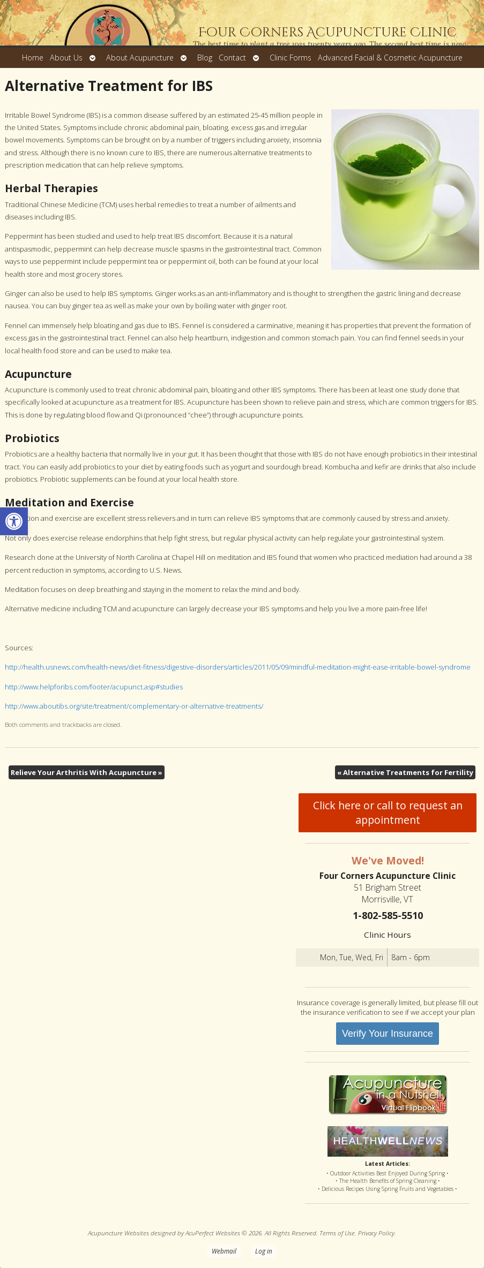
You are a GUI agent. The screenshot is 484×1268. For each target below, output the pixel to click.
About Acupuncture (140, 57)
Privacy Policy (376, 1232)
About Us (66, 57)
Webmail (224, 1251)
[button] (14, 521)
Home (32, 57)
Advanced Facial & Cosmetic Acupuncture (390, 57)
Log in (263, 1251)
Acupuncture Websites (118, 1232)
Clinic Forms (290, 57)
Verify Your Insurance (387, 1033)
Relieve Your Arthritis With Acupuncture (86, 772)
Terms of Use (337, 1232)
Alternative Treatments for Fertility (405, 772)
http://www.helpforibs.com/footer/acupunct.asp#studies (94, 687)
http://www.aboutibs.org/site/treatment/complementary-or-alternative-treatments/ (134, 706)
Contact (232, 57)
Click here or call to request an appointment (388, 812)
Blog (204, 57)
